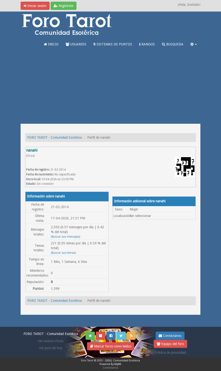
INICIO (51, 44)
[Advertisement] (110, 87)
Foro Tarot (87, 360)
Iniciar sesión (35, 6)
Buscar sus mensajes (65, 236)
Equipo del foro (170, 344)
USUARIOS (76, 44)
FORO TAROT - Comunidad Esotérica (54, 137)
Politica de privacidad (170, 352)
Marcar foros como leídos (110, 346)
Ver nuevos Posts (50, 341)
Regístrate (63, 6)
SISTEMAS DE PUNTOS (112, 44)
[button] (193, 44)
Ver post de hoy (50, 348)
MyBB (117, 364)
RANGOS (147, 44)
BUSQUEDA (172, 44)
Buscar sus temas (63, 252)
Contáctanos (170, 336)
